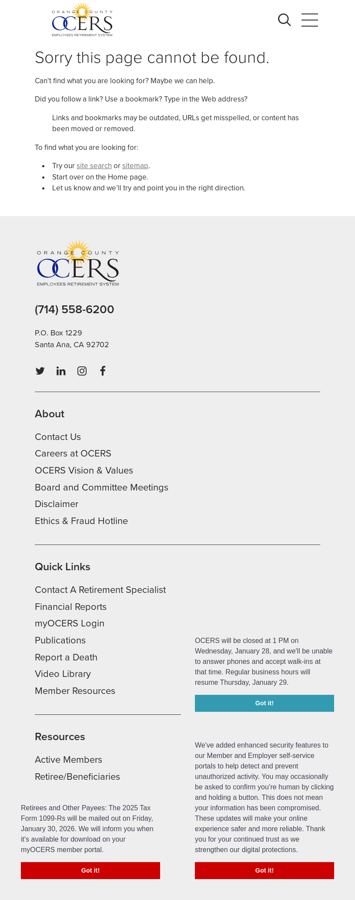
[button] (301, 850)
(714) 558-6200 (74, 309)
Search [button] (287, 19)
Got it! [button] (264, 870)
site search (94, 165)
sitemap (135, 165)
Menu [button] (309, 19)
